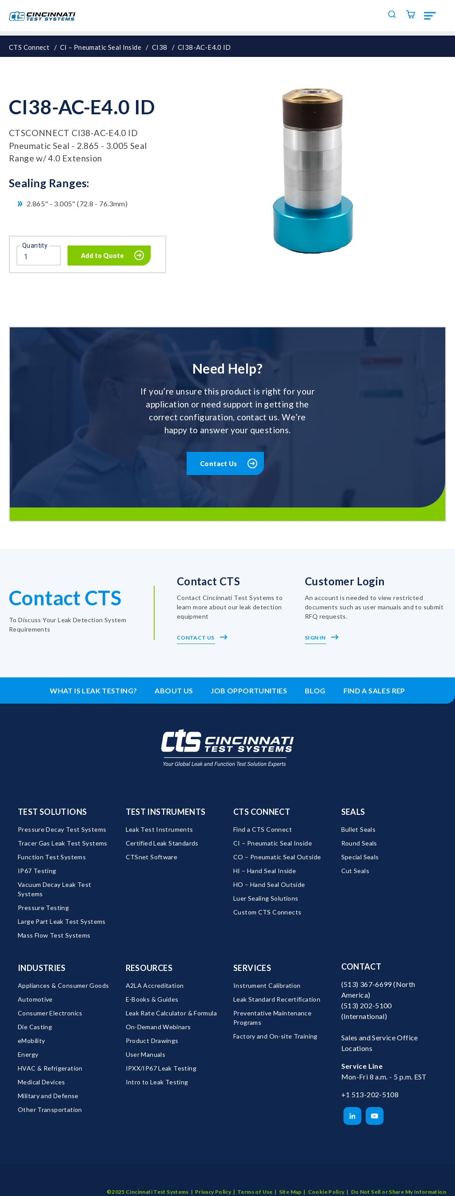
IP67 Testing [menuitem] (37, 871)
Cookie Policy (326, 1179)
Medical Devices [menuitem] (41, 1082)
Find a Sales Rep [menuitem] (374, 691)
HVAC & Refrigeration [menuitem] (50, 1068)
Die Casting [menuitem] (35, 1027)
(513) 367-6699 (366, 984)
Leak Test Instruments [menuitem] (159, 830)
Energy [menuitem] (28, 1055)
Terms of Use (255, 1179)
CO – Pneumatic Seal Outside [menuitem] (277, 857)
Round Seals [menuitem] (359, 843)
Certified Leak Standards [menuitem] (162, 843)
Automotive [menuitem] (35, 999)
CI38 (160, 47)
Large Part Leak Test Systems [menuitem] (62, 922)
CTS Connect (29, 47)
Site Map (290, 1179)
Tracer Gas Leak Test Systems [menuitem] (63, 843)
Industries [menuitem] (42, 968)
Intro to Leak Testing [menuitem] (157, 1082)
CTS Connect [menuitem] (261, 812)
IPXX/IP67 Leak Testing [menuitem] (161, 1068)
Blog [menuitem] (315, 691)
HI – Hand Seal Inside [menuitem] (264, 871)
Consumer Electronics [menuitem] (50, 1013)
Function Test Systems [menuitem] (52, 857)
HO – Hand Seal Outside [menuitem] (269, 885)
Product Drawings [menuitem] (152, 1041)
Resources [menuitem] (149, 968)
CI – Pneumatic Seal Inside (100, 47)
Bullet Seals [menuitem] (358, 830)
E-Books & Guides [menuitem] (152, 999)
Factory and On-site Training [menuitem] (275, 1036)
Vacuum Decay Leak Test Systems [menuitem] (55, 889)
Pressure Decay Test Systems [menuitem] (62, 830)
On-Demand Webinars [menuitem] (158, 1027)
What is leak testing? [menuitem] (93, 691)
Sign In (322, 638)
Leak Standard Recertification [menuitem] (276, 999)
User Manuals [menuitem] (146, 1055)
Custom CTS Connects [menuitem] (267, 912)
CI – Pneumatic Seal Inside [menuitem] (272, 843)
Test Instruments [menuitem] (166, 812)
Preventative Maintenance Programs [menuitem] (273, 1018)
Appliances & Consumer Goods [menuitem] (63, 986)
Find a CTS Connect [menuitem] (262, 830)
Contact (361, 967)
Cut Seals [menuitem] (355, 871)
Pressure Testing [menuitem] (43, 908)
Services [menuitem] (252, 968)
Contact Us (219, 464)
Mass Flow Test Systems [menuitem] (54, 935)
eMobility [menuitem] (31, 1041)
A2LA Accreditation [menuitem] (155, 986)
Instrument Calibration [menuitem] (266, 986)
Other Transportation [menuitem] (50, 1110)
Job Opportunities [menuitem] (249, 691)
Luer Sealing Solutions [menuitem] (265, 898)
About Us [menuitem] (174, 691)
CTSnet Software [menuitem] (152, 857)
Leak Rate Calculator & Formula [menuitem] (171, 1013)
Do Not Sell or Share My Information (398, 1179)
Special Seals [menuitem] (360, 857)
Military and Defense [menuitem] (48, 1096)
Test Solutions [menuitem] (52, 812)
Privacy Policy (213, 1179)
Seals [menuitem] (353, 812)
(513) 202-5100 (366, 1006)
